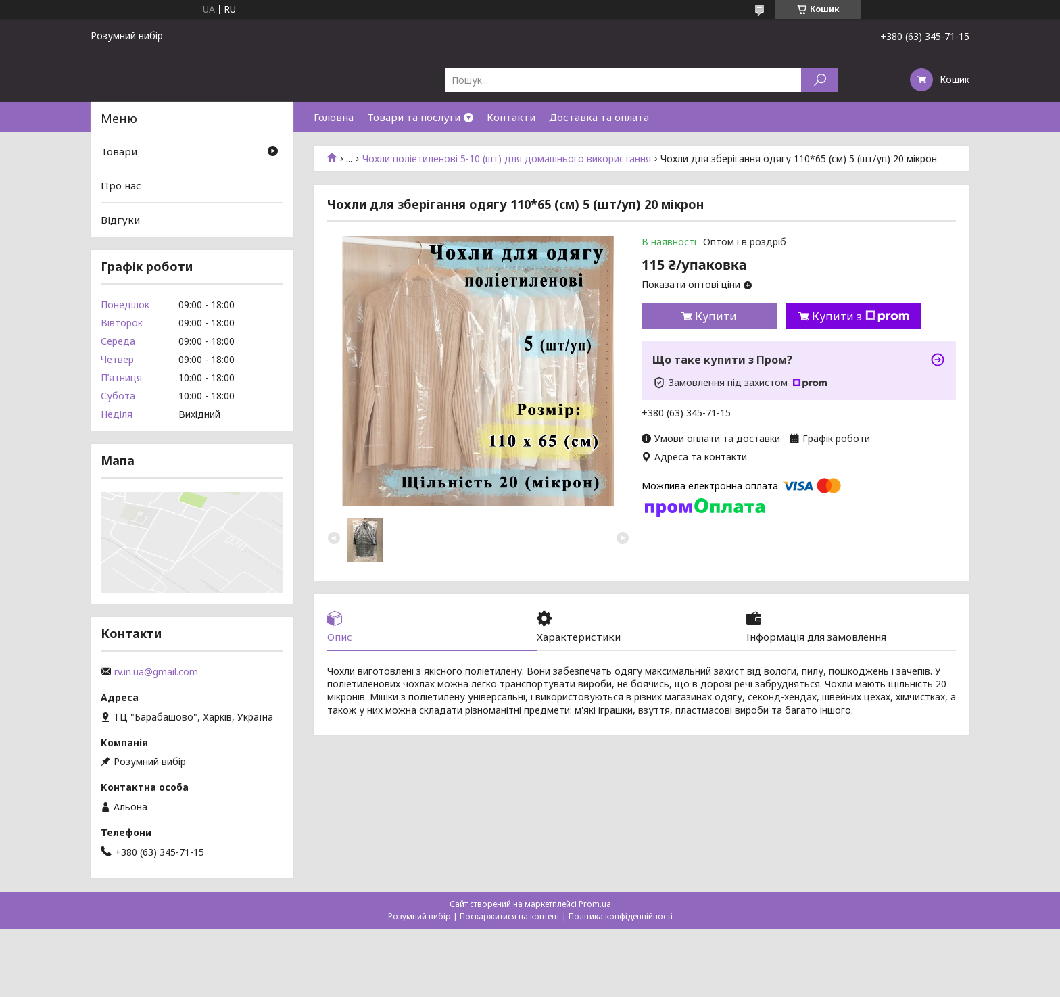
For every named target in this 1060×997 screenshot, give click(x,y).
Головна (334, 117)
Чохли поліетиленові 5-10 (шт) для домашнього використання (506, 159)
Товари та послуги (413, 117)
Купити (716, 316)
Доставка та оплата (599, 117)
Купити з (860, 316)
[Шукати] (819, 80)
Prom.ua (595, 904)
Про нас (121, 185)
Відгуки (120, 219)
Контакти (511, 117)
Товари (119, 151)
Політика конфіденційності (621, 916)
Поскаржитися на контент (510, 916)
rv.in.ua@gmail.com (156, 672)
